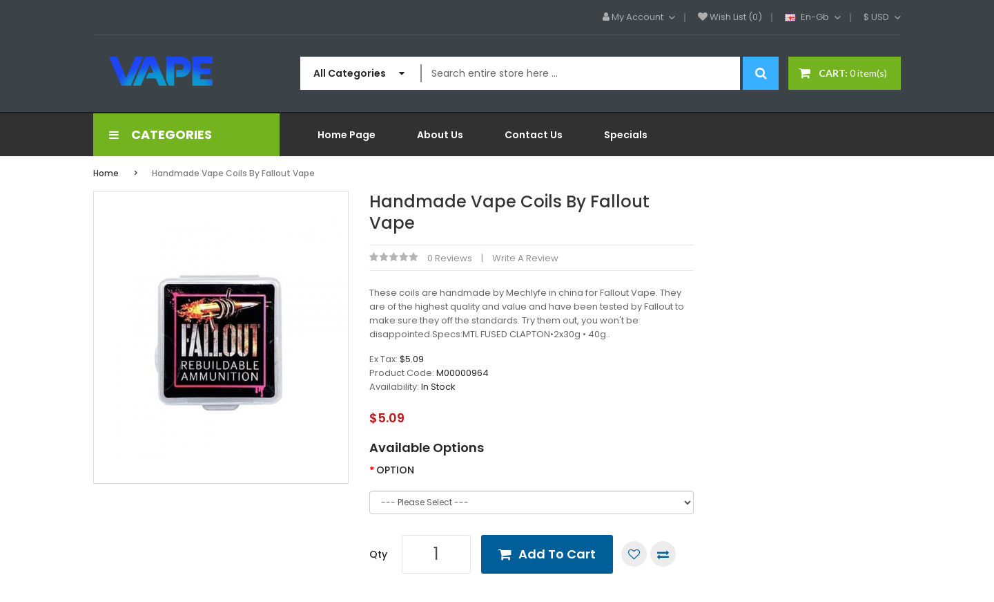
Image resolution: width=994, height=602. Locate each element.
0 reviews (449, 258)
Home (106, 173)
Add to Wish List (634, 554)
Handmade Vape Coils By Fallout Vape (233, 173)
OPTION (395, 470)
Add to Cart (557, 554)
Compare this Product (663, 554)
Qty (378, 554)
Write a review (525, 258)
